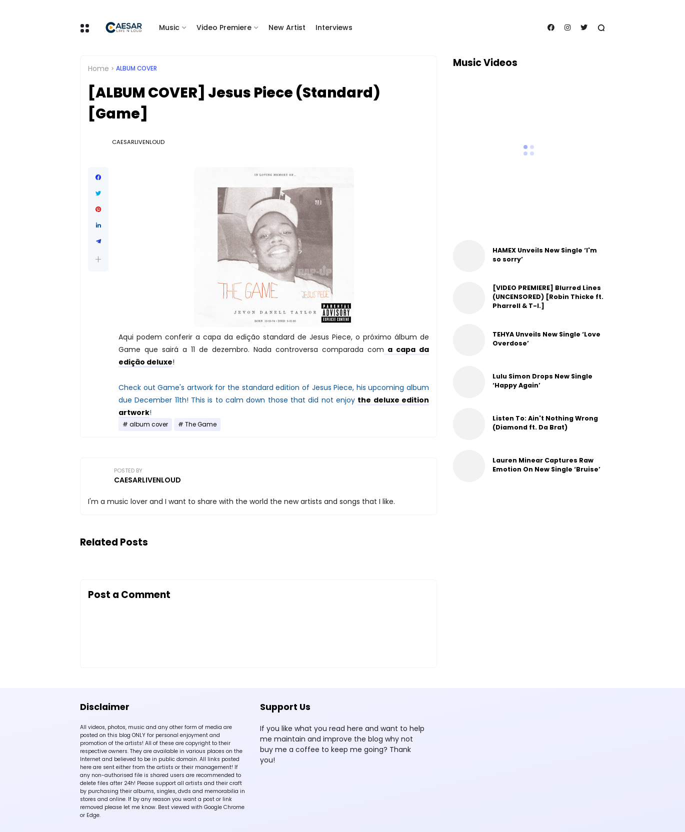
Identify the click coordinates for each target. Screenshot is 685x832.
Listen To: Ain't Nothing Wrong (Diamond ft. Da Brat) (545, 423)
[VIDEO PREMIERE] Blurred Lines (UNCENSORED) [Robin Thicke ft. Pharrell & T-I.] (548, 297)
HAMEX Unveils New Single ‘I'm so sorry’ (544, 255)
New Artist (287, 27)
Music (169, 27)
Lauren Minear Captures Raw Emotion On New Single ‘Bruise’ (546, 465)
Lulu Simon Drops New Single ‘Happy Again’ (542, 381)
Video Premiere (224, 27)
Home (98, 69)
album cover (136, 68)
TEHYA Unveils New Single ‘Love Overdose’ (546, 339)
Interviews (334, 27)
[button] (98, 259)
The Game (200, 424)
